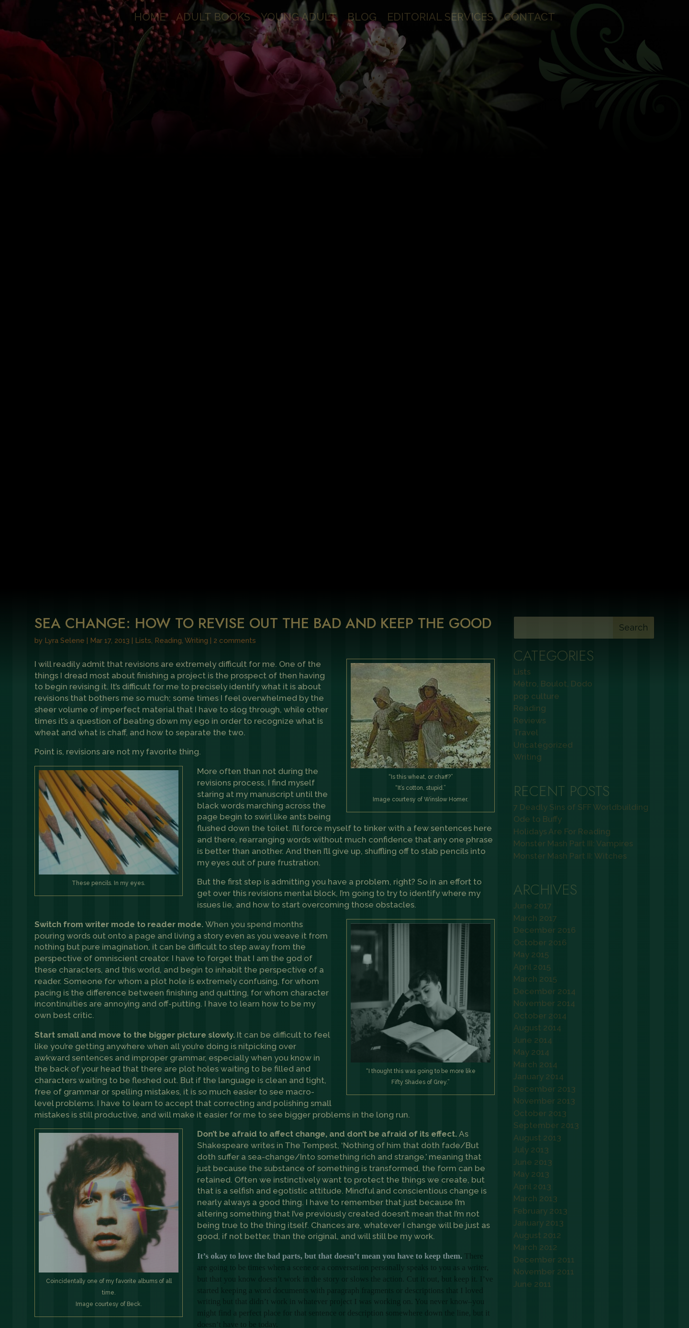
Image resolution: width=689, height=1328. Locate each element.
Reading (168, 209)
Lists (143, 209)
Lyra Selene (64, 209)
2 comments (234, 209)
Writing (196, 209)
